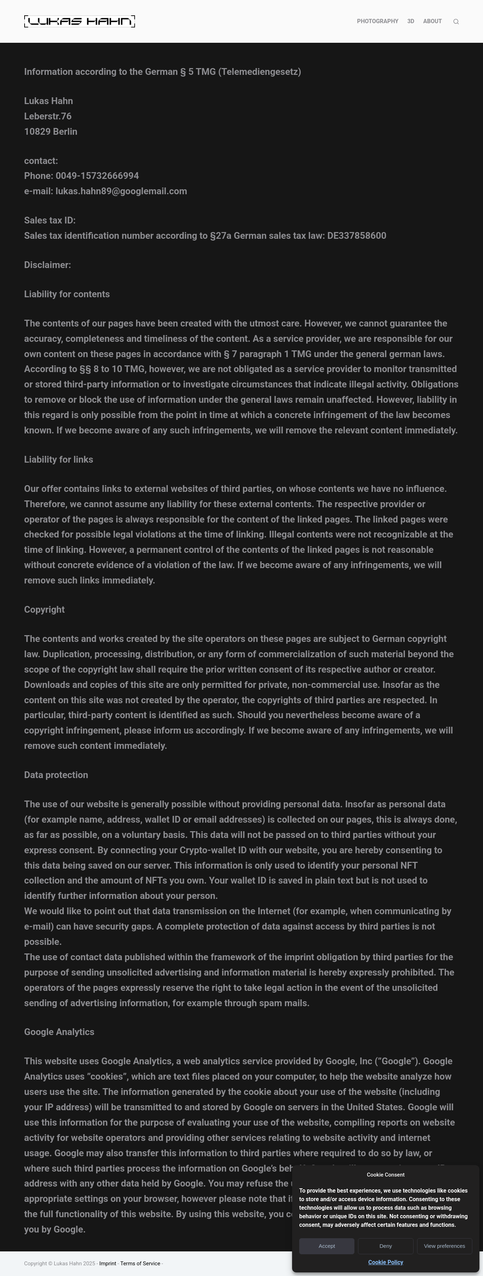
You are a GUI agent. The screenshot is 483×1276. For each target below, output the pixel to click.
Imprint (107, 1263)
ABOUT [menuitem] (432, 21)
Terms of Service (140, 1263)
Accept (327, 1246)
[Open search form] (456, 21)
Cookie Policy (385, 1262)
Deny (385, 1246)
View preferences (445, 1246)
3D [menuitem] (411, 21)
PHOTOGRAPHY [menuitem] (378, 21)
